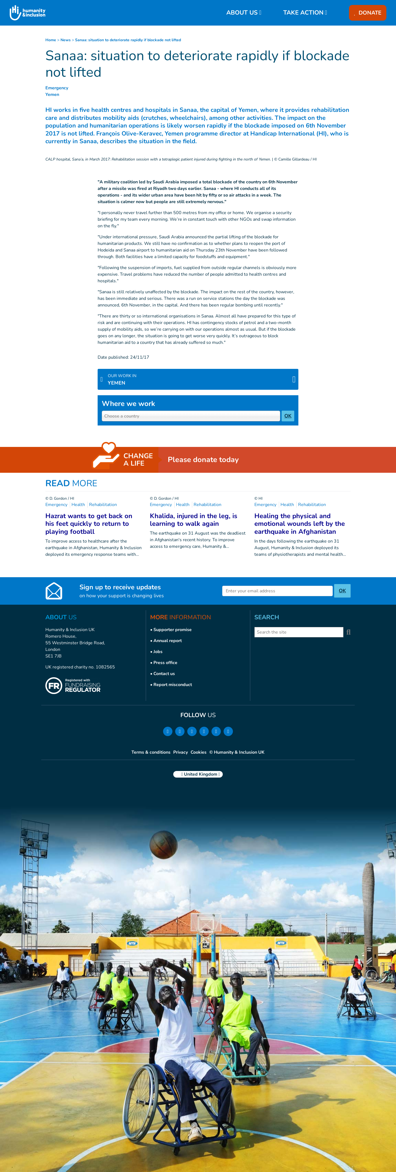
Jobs (158, 652)
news (66, 40)
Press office (165, 663)
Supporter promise (172, 630)
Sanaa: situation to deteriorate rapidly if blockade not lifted (128, 40)
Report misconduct (172, 685)
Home (50, 40)
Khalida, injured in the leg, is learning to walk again (193, 520)
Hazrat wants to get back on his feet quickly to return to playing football (88, 524)
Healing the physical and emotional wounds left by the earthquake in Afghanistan (299, 524)
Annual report (167, 641)
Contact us (164, 674)
